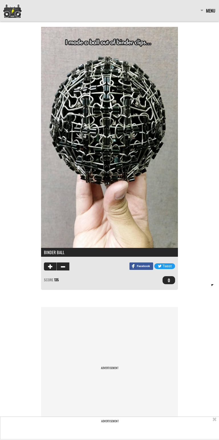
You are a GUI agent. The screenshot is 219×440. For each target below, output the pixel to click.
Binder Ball (54, 252)
